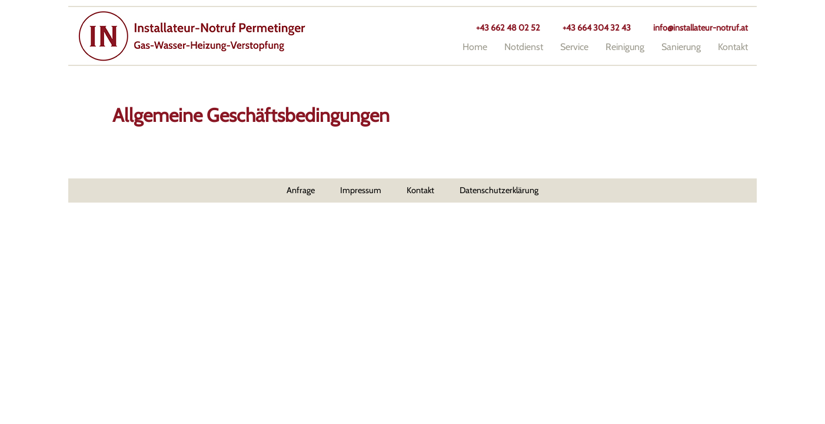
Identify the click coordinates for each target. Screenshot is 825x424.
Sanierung (681, 46)
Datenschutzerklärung (499, 190)
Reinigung (625, 46)
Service (574, 46)
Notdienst (523, 46)
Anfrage (301, 190)
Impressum (360, 190)
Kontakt (733, 46)
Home (475, 46)
